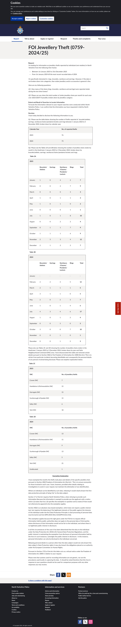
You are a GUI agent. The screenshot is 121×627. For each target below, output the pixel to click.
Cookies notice (17, 13)
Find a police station (18, 593)
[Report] (17, 39)
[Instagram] (90, 622)
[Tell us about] (30, 39)
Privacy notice (16, 612)
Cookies (14, 609)
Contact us (15, 591)
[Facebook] (80, 622)
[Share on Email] (69, 575)
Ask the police (82, 598)
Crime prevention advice (52, 593)
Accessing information (52, 598)
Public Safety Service (84, 595)
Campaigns (15, 602)
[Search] (107, 28)
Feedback (48, 609)
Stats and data (49, 595)
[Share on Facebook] (58, 575)
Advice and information (52, 591)
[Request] (65, 39)
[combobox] (94, 28)
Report (47, 600)
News (13, 600)
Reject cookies (31, 18)
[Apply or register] (49, 39)
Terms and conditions (18, 605)
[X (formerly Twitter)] (85, 622)
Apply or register (50, 605)
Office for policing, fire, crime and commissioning (93, 593)
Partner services (83, 591)
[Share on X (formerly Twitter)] (63, 575)
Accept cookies (17, 18)
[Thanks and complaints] (83, 39)
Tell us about (48, 602)
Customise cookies (46, 18)
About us (14, 598)
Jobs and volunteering (18, 595)
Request (47, 607)
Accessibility (15, 607)
